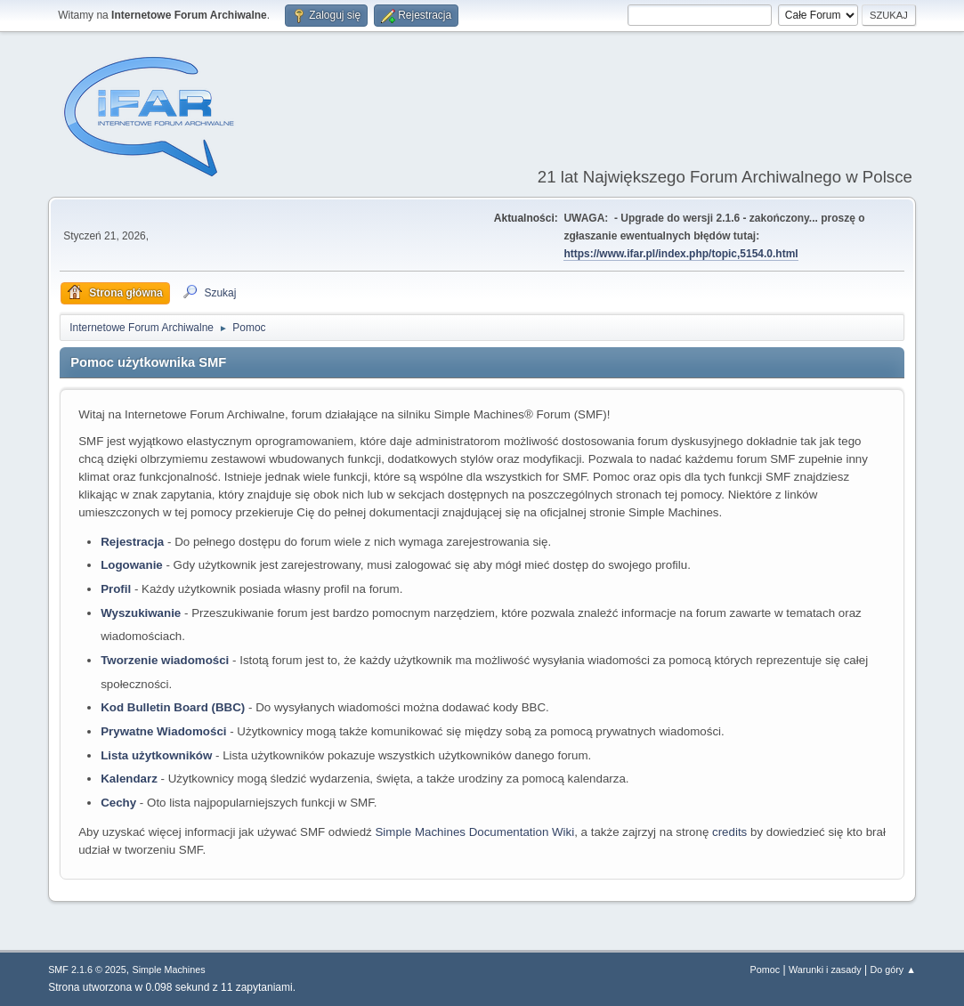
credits (729, 832)
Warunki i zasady (825, 969)
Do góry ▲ (892, 969)
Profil (116, 589)
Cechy (118, 802)
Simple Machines (168, 969)
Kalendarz (129, 778)
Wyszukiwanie (141, 613)
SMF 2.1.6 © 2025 (87, 969)
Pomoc (765, 969)
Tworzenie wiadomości (165, 660)
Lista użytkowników (156, 755)
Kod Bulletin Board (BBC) (173, 707)
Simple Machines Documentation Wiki (474, 832)
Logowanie (132, 565)
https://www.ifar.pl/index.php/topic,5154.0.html (680, 253)
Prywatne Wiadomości (163, 731)
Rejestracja (132, 541)
